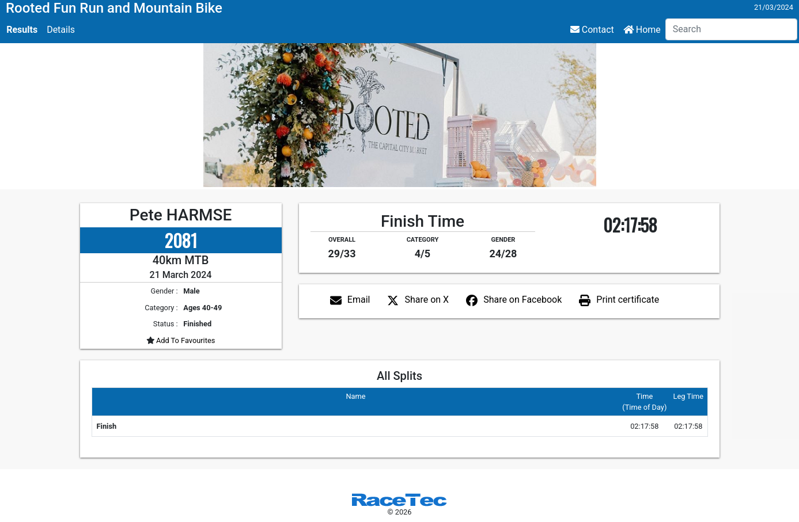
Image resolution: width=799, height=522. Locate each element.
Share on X (426, 299)
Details (61, 29)
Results (21, 29)
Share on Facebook (522, 299)
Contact (592, 29)
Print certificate (627, 299)
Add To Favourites (184, 340)
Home (642, 29)
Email (358, 299)
